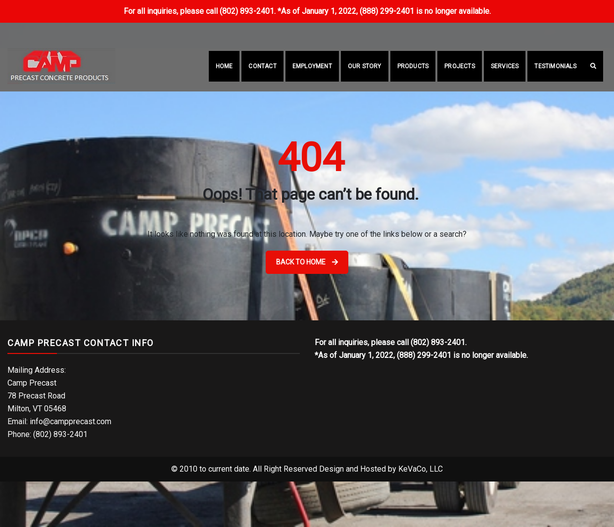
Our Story (364, 66)
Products (413, 66)
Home (224, 66)
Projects (459, 66)
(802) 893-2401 (365, 29)
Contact (262, 66)
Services (505, 66)
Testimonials (555, 66)
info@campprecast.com (453, 29)
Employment (312, 66)
